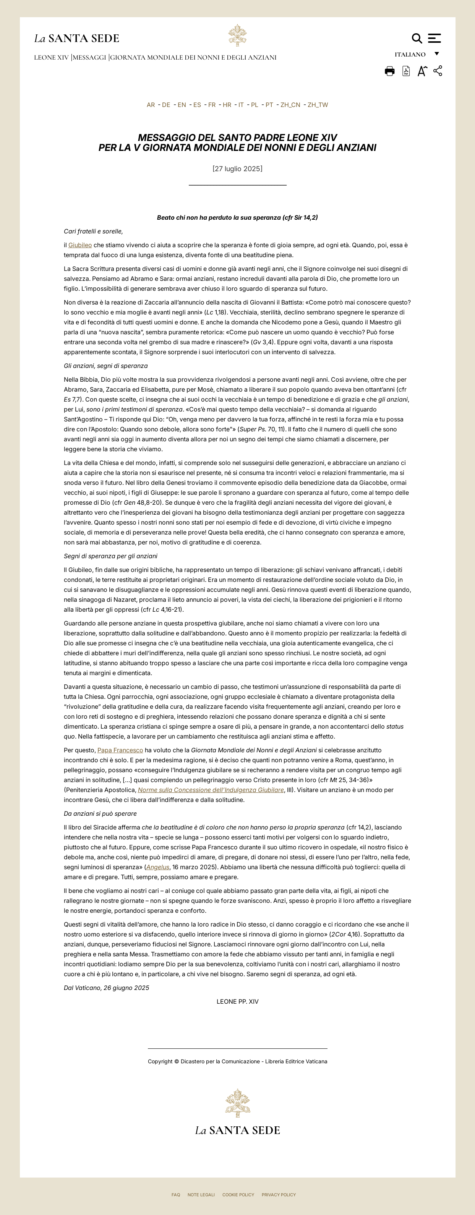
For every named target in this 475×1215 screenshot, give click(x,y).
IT (241, 105)
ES (197, 105)
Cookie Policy (238, 1194)
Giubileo (80, 245)
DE (166, 105)
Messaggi (90, 57)
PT (269, 105)
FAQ (176, 1194)
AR (151, 105)
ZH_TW (318, 105)
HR (227, 105)
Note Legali (201, 1194)
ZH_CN (290, 105)
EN (182, 105)
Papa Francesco (120, 750)
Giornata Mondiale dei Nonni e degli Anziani (193, 57)
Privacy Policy (279, 1194)
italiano (412, 56)
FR (212, 105)
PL (254, 105)
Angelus (157, 867)
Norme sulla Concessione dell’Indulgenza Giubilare (211, 790)
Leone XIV (52, 57)
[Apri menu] (433, 38)
